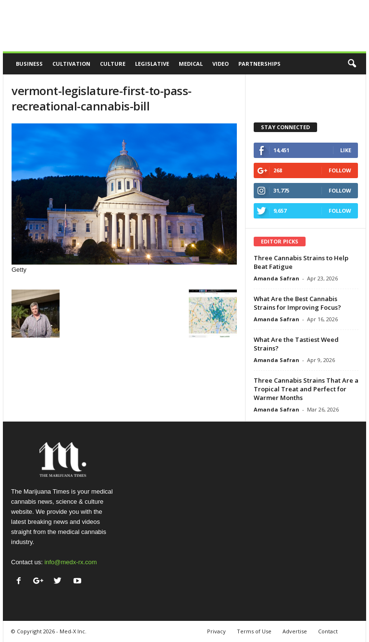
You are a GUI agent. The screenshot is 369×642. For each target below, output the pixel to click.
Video (220, 63)
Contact (328, 631)
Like (345, 150)
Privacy (216, 631)
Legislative (152, 63)
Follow (340, 170)
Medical (191, 63)
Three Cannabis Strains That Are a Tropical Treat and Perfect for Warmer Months (306, 389)
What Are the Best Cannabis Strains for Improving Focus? (297, 303)
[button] (351, 63)
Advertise (295, 631)
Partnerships (259, 63)
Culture (112, 63)
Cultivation (71, 63)
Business (29, 63)
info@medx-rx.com (70, 562)
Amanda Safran (276, 278)
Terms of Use (254, 631)
